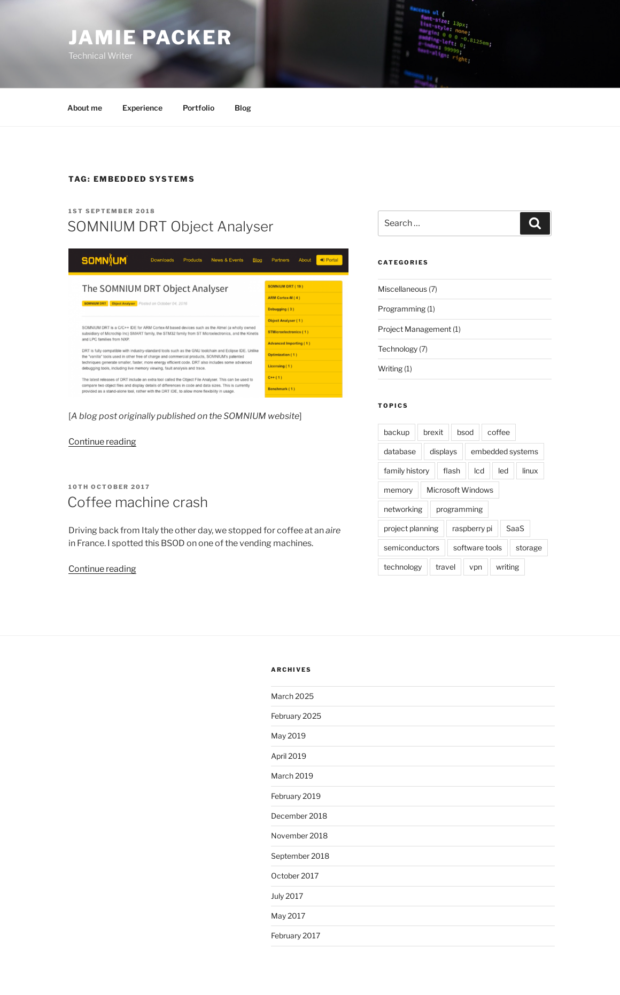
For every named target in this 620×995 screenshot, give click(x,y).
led (503, 470)
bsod (465, 432)
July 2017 (287, 895)
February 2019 (296, 795)
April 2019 (288, 755)
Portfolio (198, 107)
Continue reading (102, 442)
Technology (397, 348)
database (400, 451)
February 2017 (295, 935)
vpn (475, 566)
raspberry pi (472, 528)
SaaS (515, 528)
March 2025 (292, 696)
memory (398, 489)
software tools (477, 547)
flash (451, 470)
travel (445, 566)
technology (403, 566)
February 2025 (296, 715)
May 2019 (288, 735)
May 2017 (288, 915)
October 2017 (295, 875)
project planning (411, 528)
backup (396, 432)
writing (507, 566)
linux (530, 470)
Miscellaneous (402, 288)
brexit (433, 432)
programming (459, 509)
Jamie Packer (150, 37)
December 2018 (299, 815)
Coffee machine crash (137, 502)
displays (443, 451)
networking (403, 509)
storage (529, 547)
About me (84, 107)
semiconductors (411, 547)
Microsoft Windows (460, 489)
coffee (498, 432)
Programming (401, 308)
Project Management (414, 328)
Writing (390, 368)
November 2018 (299, 835)
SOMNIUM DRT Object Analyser (170, 226)
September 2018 (300, 855)
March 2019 (292, 775)
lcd (479, 470)
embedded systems (504, 451)
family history (406, 470)
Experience (142, 107)
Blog (243, 107)
